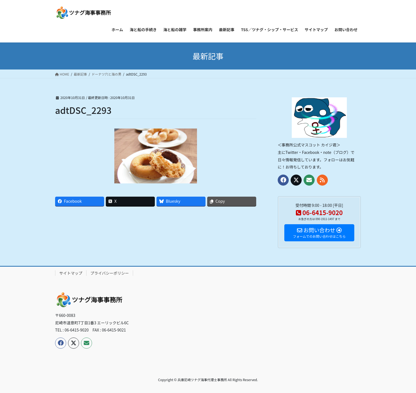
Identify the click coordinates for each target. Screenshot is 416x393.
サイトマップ (70, 273)
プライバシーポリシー (109, 273)
